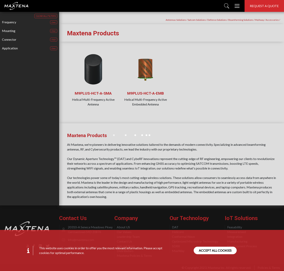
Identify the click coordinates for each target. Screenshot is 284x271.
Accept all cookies (215, 250)
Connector (9, 39)
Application (10, 48)
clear (53, 22)
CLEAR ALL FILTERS (46, 15)
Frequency (9, 22)
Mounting (8, 31)
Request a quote (264, 6)
